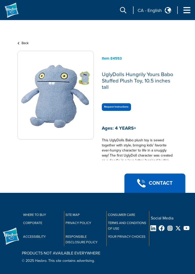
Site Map (73, 215)
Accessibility (34, 237)
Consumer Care (121, 215)
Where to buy (34, 215)
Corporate (32, 223)
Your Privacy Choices (126, 237)
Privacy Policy (78, 223)
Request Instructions (116, 106)
